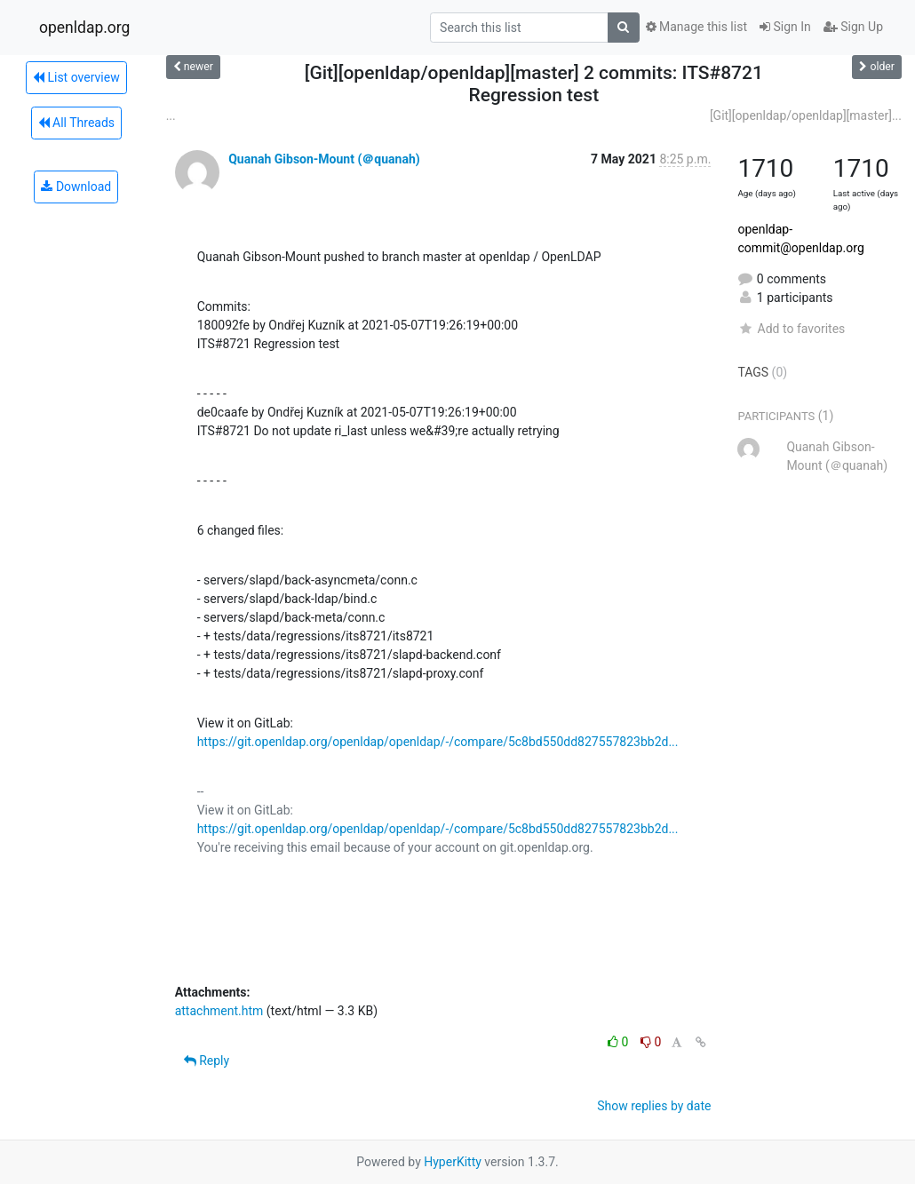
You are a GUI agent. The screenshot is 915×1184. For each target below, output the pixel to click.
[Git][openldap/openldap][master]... (806, 115)
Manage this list (696, 27)
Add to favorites (791, 329)
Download (76, 186)
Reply (206, 1060)
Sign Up (853, 27)
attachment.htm (219, 1011)
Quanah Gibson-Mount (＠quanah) (324, 159)
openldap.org (84, 27)
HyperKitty (452, 1162)
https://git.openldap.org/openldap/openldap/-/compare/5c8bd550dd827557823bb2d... (438, 742)
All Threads (76, 122)
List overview (76, 77)
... (171, 115)
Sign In (785, 27)
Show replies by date (654, 1106)
